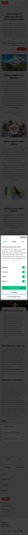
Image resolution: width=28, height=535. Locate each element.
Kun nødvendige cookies (14, 296)
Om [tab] (23, 241)
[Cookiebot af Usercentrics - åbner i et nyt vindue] (20, 237)
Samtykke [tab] (5, 241)
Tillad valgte (14, 292)
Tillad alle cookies (14, 287)
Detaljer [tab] (14, 241)
